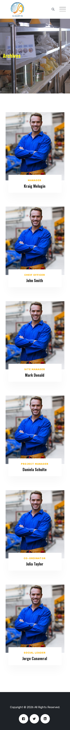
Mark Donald (34, 375)
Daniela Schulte (35, 469)
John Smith (34, 280)
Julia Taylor (34, 564)
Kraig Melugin (34, 186)
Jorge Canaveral (34, 658)
